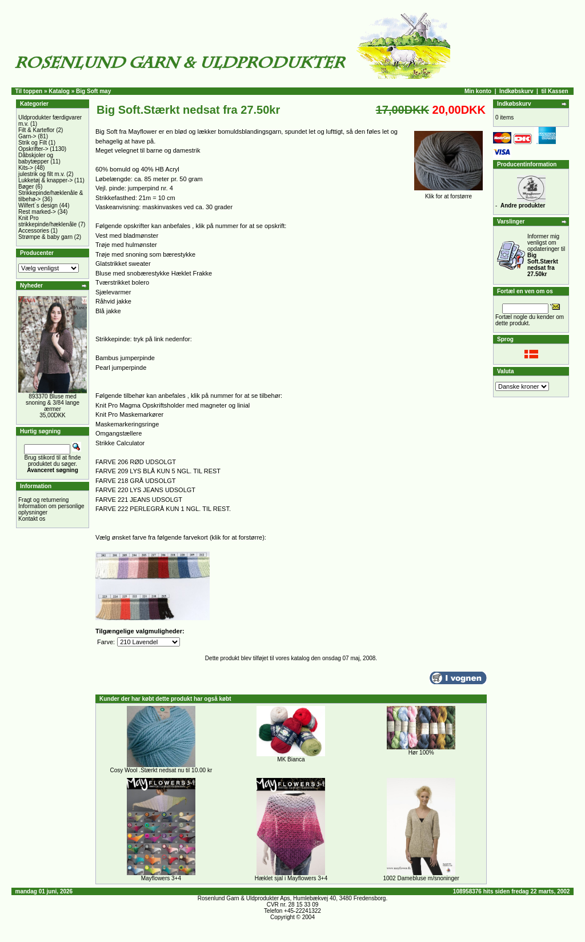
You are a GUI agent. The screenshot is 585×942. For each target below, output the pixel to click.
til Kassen (554, 91)
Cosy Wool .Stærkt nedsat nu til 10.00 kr (161, 770)
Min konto (477, 91)
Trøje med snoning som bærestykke (145, 254)
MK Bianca (290, 759)
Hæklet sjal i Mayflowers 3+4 (291, 878)
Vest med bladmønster (126, 235)
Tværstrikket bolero (122, 282)
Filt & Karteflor (36, 130)
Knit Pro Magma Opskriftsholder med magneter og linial (172, 405)
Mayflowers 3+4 (161, 878)
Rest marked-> (37, 212)
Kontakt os (31, 519)
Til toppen (29, 91)
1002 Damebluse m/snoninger (421, 878)
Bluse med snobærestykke (132, 273)
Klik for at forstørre (448, 193)
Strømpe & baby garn (45, 237)
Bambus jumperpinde (125, 357)
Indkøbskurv (516, 91)
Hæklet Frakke (192, 273)
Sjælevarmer (113, 292)
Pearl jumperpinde (120, 367)
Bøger (26, 186)
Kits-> (25, 168)
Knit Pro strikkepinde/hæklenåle (47, 221)
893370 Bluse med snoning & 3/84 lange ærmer (52, 402)
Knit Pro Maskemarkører (129, 414)
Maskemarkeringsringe (127, 424)
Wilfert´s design (38, 205)
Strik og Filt (32, 142)
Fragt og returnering (43, 500)
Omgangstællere (118, 433)
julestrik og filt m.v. (41, 174)
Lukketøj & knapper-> (45, 180)
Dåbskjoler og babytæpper (35, 158)
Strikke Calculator (120, 443)
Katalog (59, 91)
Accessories (33, 230)
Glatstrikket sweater (123, 263)
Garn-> (27, 136)
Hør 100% (421, 752)
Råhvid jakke (113, 301)
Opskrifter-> (33, 149)
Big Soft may (93, 91)
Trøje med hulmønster (126, 244)
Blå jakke (108, 311)
